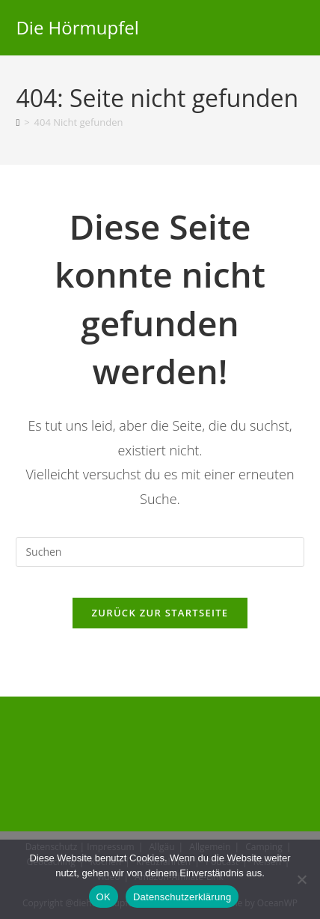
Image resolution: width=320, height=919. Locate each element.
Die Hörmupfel (77, 27)
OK (103, 897)
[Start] (17, 122)
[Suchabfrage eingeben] (160, 552)
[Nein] (301, 879)
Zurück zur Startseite (160, 612)
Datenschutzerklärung (182, 897)
